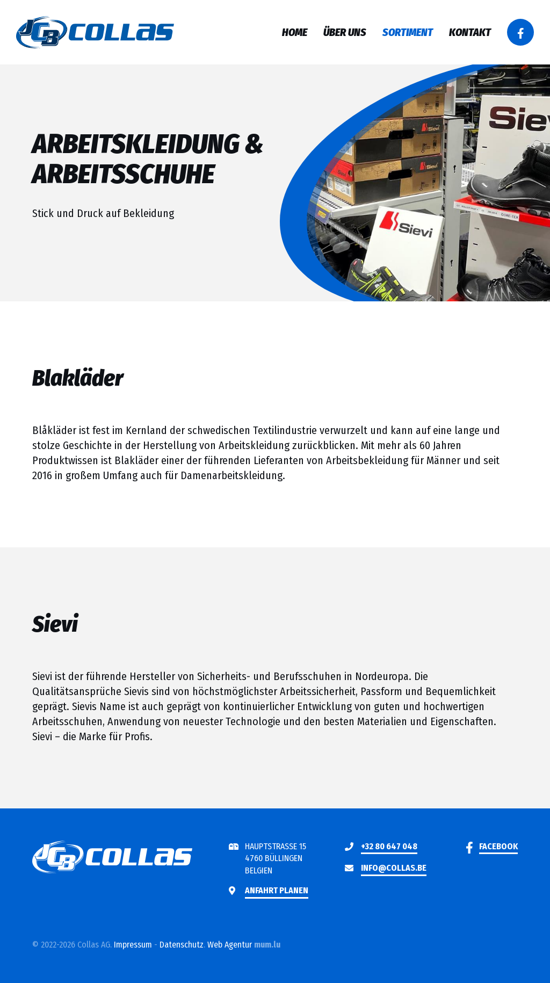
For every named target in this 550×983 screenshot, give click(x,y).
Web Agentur (229, 944)
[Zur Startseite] (95, 32)
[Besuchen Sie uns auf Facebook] (520, 32)
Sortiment (407, 32)
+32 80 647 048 (389, 846)
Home (294, 32)
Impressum (133, 944)
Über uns (344, 32)
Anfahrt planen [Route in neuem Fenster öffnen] (276, 890)
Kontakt (470, 32)
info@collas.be (393, 868)
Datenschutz (182, 944)
